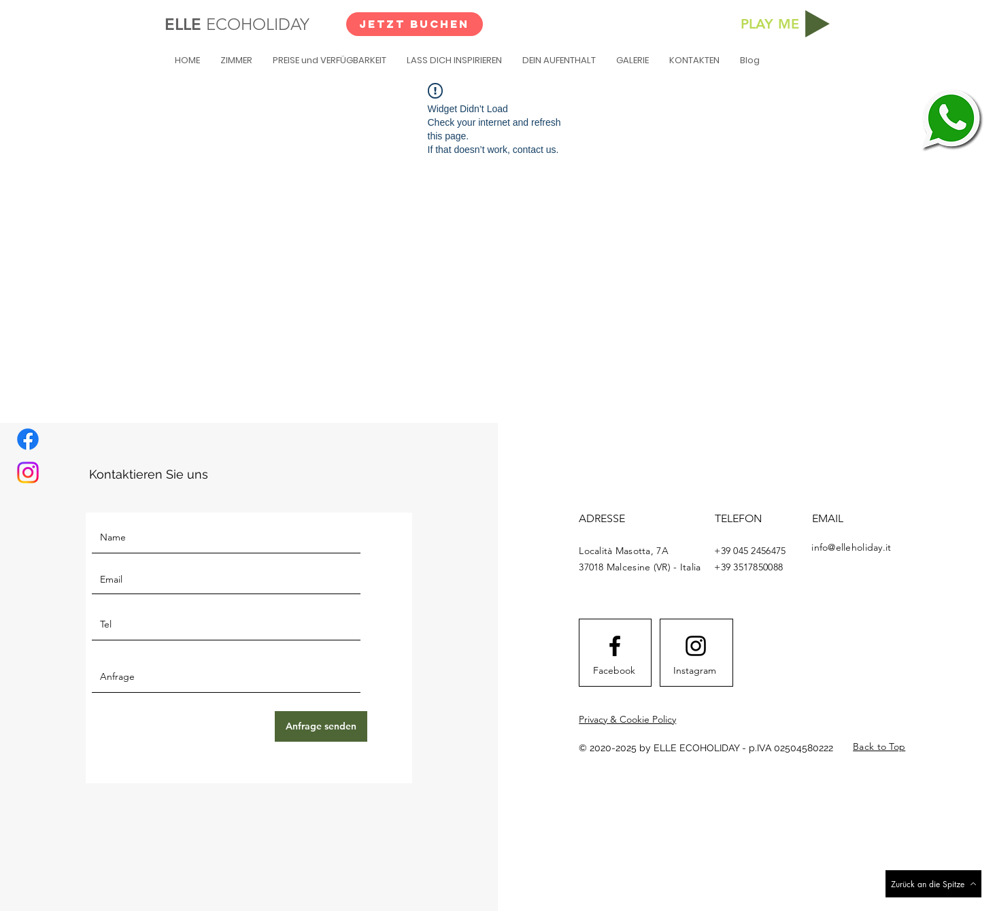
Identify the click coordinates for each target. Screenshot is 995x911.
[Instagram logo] (695, 645)
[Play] (817, 23)
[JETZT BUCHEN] (414, 24)
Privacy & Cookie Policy (627, 719)
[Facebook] (28, 439)
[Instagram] (28, 472)
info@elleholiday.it (851, 547)
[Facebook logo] (614, 645)
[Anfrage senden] (321, 726)
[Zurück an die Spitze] (933, 883)
